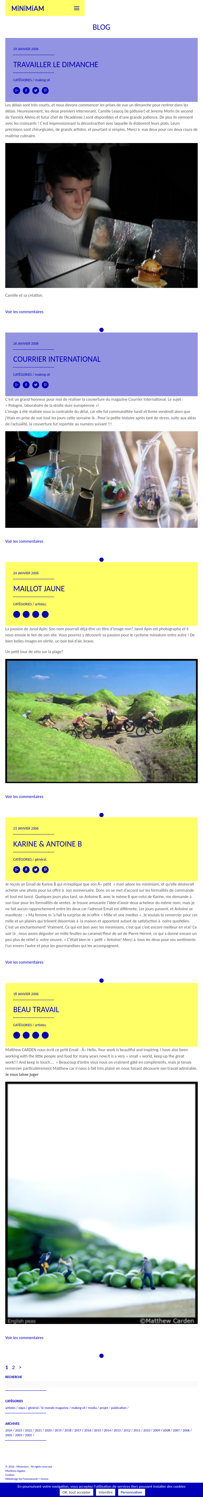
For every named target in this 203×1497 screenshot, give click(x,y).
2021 (38, 1430)
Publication (119, 1408)
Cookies (10, 1475)
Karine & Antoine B (47, 844)
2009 (156, 1430)
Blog (101, 27)
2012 (127, 1430)
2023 (18, 1430)
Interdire (106, 1492)
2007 (176, 1430)
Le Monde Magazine (54, 1408)
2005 (8, 1435)
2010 (146, 1430)
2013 (117, 1430)
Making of (42, 80)
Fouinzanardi (30, 1479)
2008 (166, 1430)
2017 (77, 1430)
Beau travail (36, 1009)
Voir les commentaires (24, 311)
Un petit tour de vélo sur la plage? (34, 651)
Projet (104, 1408)
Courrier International (57, 359)
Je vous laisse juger (22, 1074)
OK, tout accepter (76, 1492)
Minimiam (27, 8)
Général (40, 859)
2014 (107, 1430)
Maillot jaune (39, 588)
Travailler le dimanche (55, 64)
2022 (28, 1430)
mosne (44, 1479)
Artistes (40, 604)
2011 (136, 1430)
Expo (22, 1408)
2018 (67, 1430)
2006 (186, 1430)
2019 (57, 1430)
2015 (97, 1430)
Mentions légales (15, 1471)
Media (92, 1408)
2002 (28, 1435)
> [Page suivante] (20, 1367)
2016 (87, 1430)
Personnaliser (131, 1492)
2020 (48, 1430)
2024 (8, 1430)
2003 (18, 1435)
